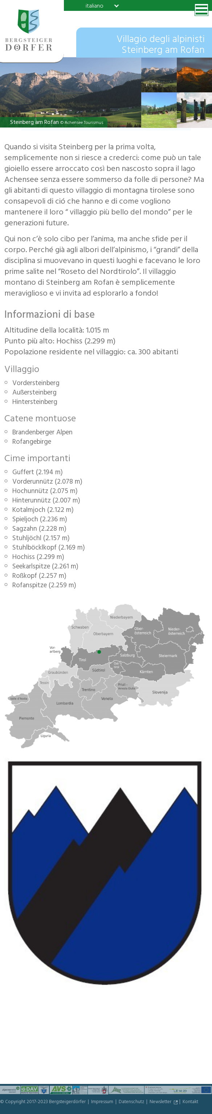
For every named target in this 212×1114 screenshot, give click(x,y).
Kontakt (190, 1102)
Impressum (102, 1102)
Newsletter (161, 1102)
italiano (94, 6)
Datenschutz (132, 1102)
